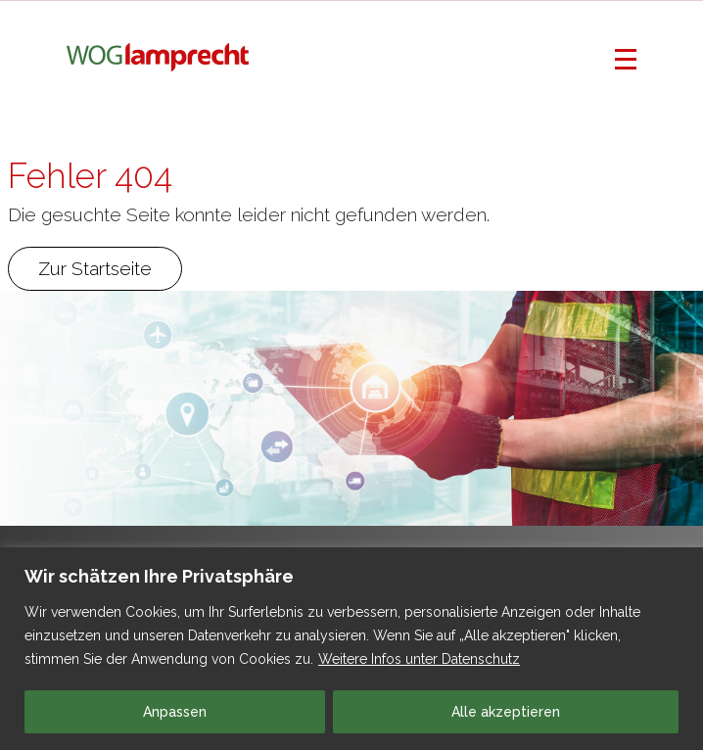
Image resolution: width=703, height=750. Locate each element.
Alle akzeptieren (505, 712)
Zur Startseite (95, 268)
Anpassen (175, 712)
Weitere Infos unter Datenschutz (419, 659)
